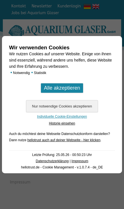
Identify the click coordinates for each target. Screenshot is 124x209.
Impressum (79, 161)
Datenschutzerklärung (52, 161)
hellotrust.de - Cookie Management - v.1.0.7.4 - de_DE (62, 167)
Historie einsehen (62, 123)
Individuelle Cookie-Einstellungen (62, 117)
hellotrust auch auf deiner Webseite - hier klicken (64, 140)
